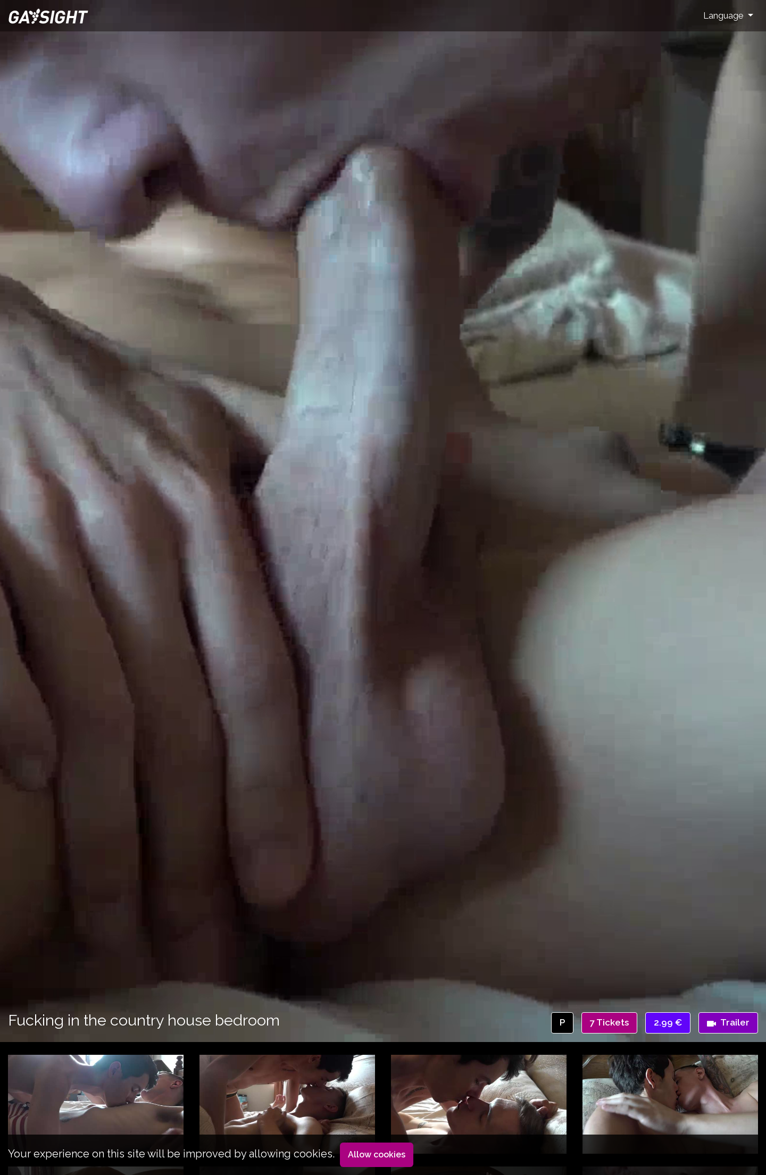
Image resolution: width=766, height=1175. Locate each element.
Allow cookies (376, 1154)
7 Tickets (609, 1022)
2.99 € (668, 1022)
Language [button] (724, 15)
